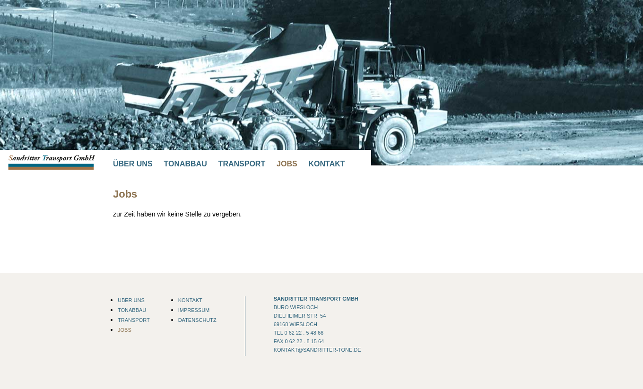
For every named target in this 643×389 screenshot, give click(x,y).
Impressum (194, 310)
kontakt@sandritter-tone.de (317, 350)
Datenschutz (197, 320)
